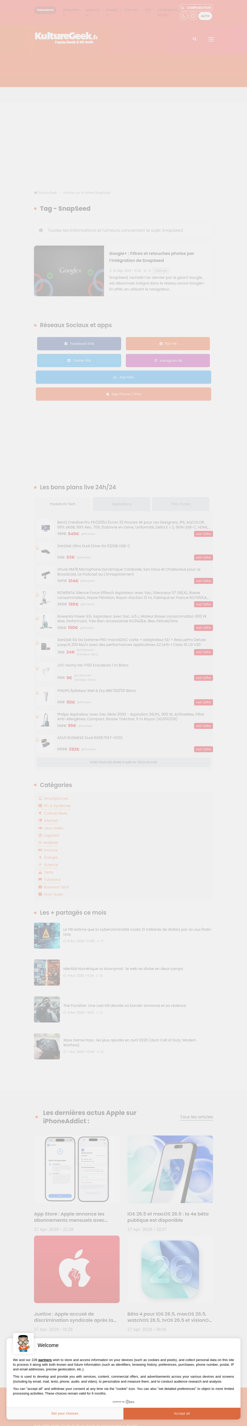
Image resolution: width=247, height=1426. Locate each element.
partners (45, 1360)
